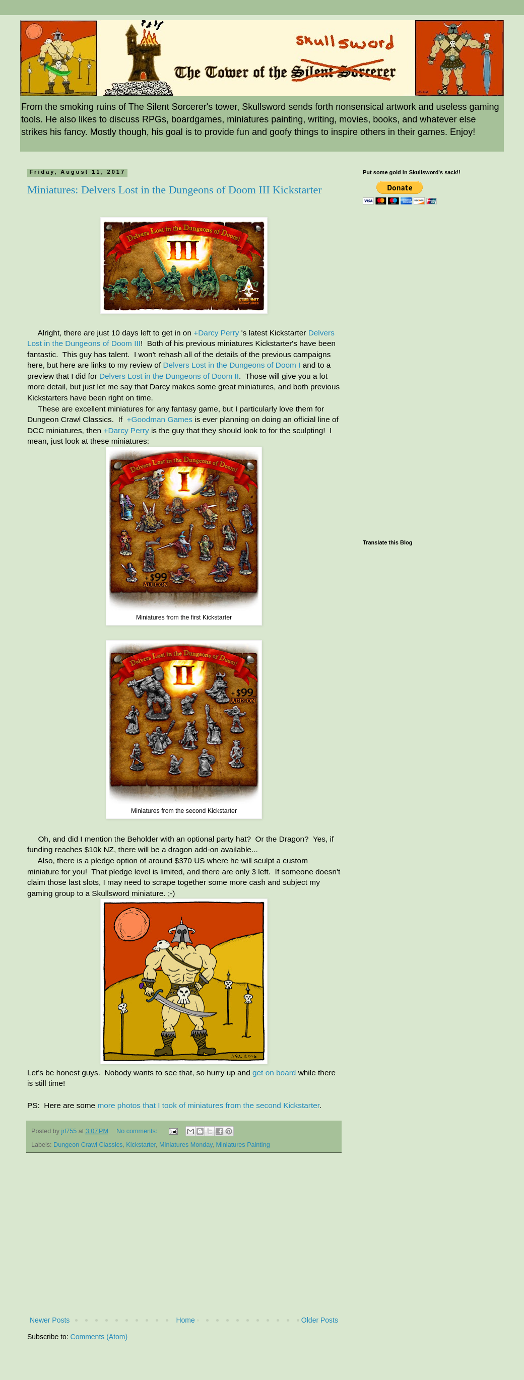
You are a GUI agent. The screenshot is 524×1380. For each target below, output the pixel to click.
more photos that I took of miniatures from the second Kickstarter (208, 1105)
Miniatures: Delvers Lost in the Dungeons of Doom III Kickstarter (174, 189)
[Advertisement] (183, 1238)
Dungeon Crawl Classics (87, 1144)
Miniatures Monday (185, 1144)
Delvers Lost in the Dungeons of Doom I (231, 365)
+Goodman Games (159, 419)
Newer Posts (50, 1320)
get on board (274, 1072)
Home (185, 1320)
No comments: (137, 1131)
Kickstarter (141, 1144)
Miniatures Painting (243, 1144)
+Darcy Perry (216, 332)
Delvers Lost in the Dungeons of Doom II (169, 376)
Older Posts (319, 1320)
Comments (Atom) (99, 1337)
